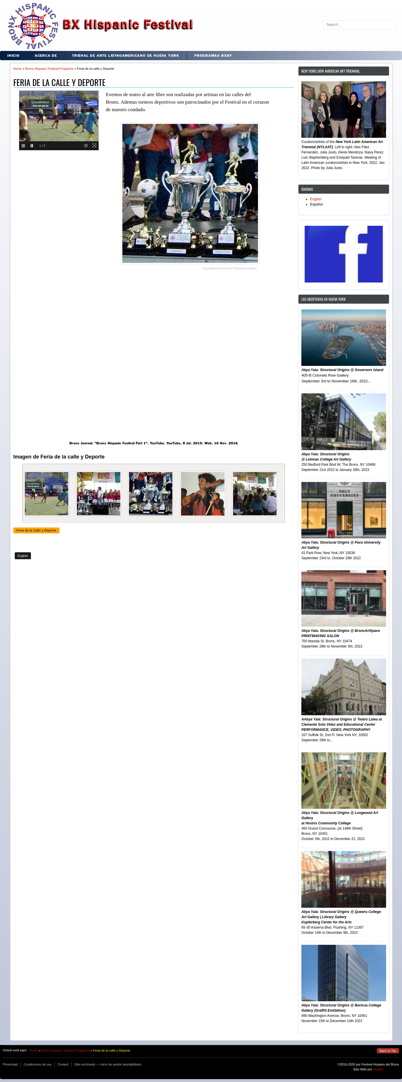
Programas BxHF (213, 55)
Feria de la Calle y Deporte (36, 530)
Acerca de (46, 55)
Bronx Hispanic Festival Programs (49, 68)
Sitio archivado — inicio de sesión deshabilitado (108, 1064)
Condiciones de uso (37, 1064)
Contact (63, 1064)
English (23, 555)
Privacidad (10, 1064)
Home (17, 68)
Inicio (13, 55)
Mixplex (378, 1069)
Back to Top (388, 1050)
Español (316, 204)
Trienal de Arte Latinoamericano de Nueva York (125, 55)
